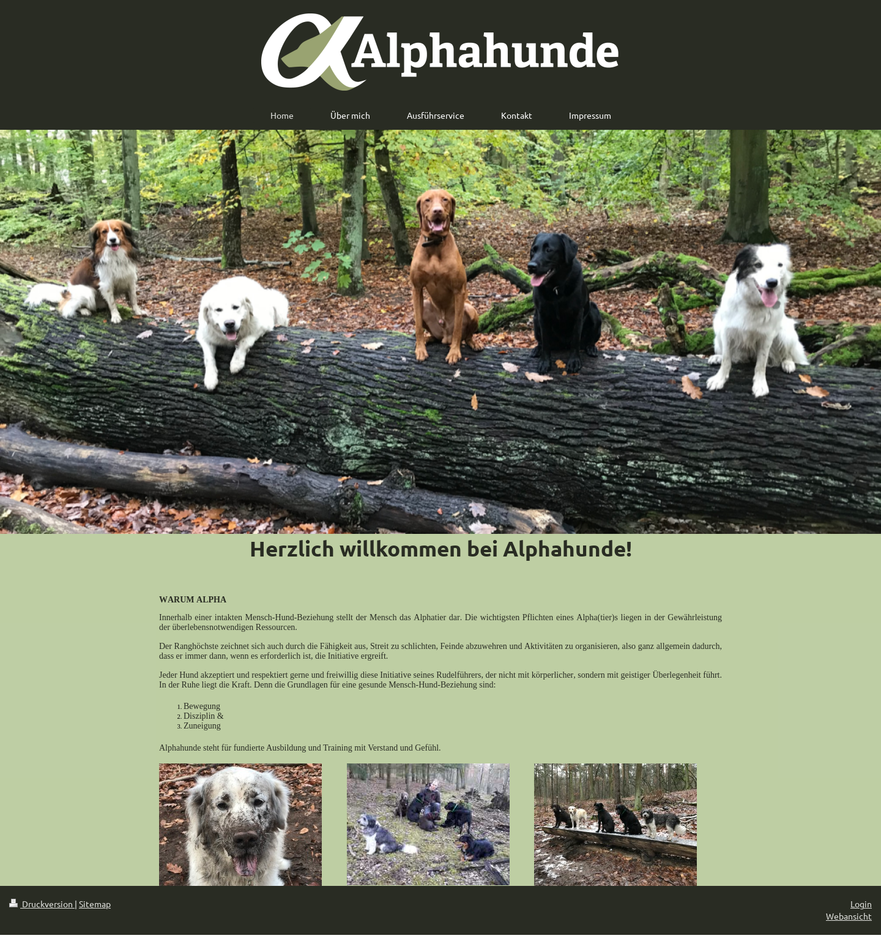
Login (861, 903)
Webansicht (849, 915)
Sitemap (95, 903)
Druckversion (42, 903)
